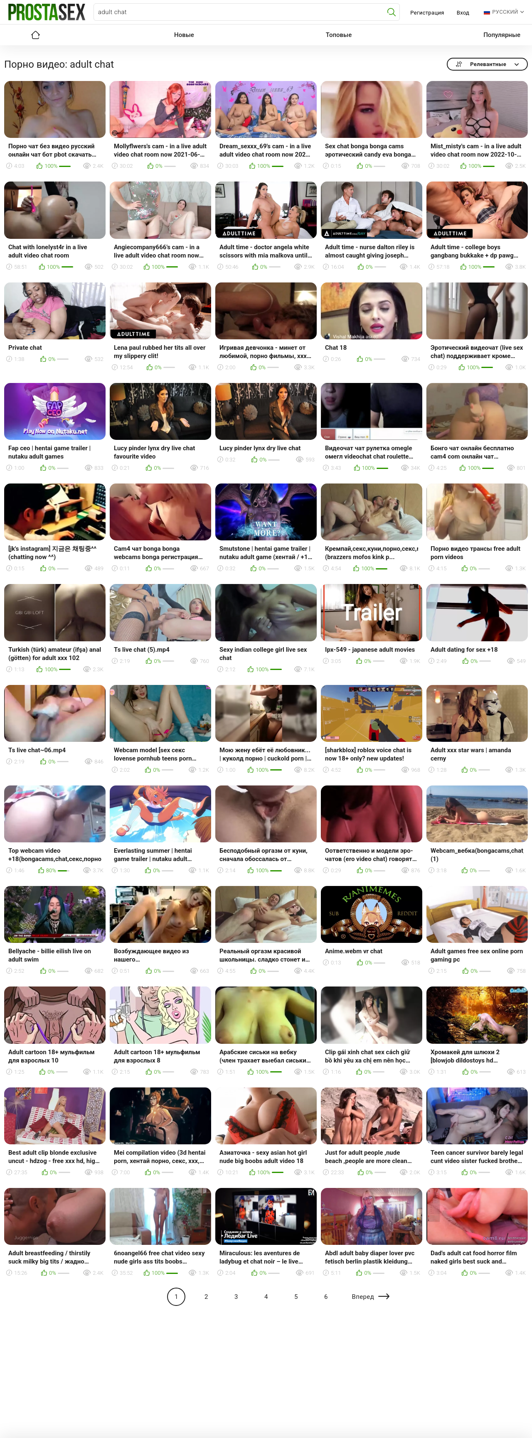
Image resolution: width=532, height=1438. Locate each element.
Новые (184, 35)
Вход (463, 13)
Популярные (501, 35)
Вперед (363, 1297)
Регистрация (427, 13)
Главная (35, 35)
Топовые (339, 35)
